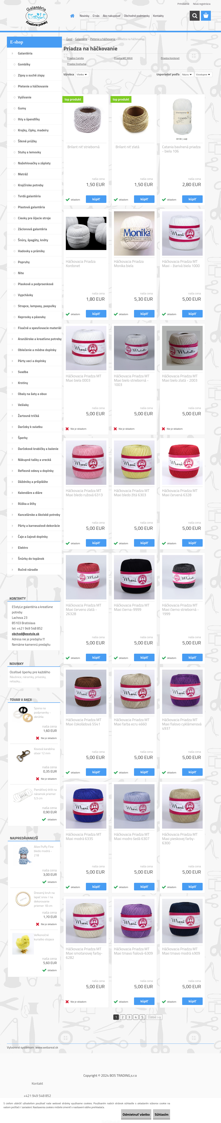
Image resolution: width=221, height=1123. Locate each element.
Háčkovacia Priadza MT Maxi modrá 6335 (83, 836)
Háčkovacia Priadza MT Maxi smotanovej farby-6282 (84, 953)
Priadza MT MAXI (123, 58)
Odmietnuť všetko (124, 1114)
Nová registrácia (201, 4)
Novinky (84, 16)
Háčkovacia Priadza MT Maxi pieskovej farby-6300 (180, 838)
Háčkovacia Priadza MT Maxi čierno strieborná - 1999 (180, 609)
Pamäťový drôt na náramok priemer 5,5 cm (45, 793)
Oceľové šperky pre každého (30, 672)
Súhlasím (158, 1114)
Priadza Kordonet (170, 58)
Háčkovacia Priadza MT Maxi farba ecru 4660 (132, 722)
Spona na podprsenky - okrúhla (42, 712)
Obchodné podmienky (137, 16)
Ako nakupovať (112, 16)
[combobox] (187, 74)
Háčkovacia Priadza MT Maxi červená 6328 (180, 492)
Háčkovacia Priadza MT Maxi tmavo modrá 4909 (181, 951)
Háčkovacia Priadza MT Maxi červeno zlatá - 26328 (83, 609)
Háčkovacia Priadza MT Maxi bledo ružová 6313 (84, 492)
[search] (195, 16)
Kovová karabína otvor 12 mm (44, 751)
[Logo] (36, 16)
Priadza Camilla (75, 58)
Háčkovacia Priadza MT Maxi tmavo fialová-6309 (133, 951)
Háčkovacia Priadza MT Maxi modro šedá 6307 (132, 836)
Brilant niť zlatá (127, 147)
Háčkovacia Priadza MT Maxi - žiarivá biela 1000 (181, 263)
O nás (96, 16)
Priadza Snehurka (76, 64)
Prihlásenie (183, 4)
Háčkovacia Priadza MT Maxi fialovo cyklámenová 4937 (182, 724)
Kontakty (158, 16)
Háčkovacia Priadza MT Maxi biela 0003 (83, 378)
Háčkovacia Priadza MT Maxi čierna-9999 (132, 607)
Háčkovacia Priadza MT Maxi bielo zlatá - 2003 (180, 378)
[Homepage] (71, 16)
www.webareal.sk (47, 1047)
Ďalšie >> (154, 1017)
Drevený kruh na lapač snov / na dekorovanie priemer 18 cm (44, 899)
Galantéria (81, 39)
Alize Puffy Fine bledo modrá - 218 (44, 851)
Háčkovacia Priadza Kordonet (81, 263)
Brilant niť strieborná (84, 147)
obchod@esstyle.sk (25, 633)
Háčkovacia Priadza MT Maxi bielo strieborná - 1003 (132, 380)
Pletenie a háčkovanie (102, 39)
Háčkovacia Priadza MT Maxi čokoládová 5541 (83, 722)
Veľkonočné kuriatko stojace (44, 937)
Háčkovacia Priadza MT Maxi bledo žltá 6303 (132, 492)
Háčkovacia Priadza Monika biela (129, 263)
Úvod (69, 39)
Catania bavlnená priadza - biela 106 (181, 149)
